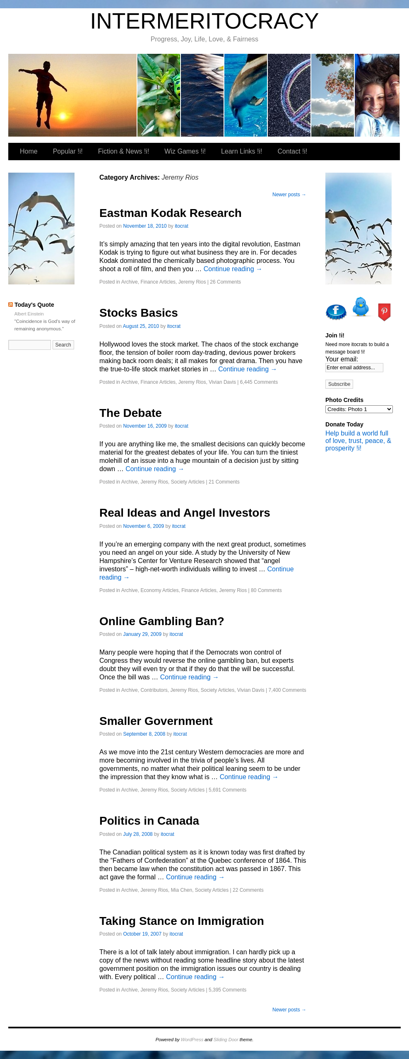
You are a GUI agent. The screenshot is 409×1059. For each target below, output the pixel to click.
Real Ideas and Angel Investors (184, 512)
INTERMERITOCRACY (204, 21)
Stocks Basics (138, 312)
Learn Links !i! (289, 95)
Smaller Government (156, 721)
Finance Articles (158, 282)
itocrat (72, 95)
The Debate (130, 413)
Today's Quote (34, 304)
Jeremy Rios (192, 282)
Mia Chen (181, 890)
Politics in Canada (149, 820)
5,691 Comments (227, 790)
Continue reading (233, 268)
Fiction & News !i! (202, 95)
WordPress (192, 1039)
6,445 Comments (259, 382)
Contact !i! (333, 95)
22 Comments (248, 890)
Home (29, 151)
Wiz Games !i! (246, 95)
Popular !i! (159, 95)
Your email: (341, 359)
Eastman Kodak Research (170, 213)
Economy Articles (159, 590)
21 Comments (224, 482)
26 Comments (225, 282)
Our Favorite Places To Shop (377, 95)
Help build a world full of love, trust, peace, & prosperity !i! (358, 441)
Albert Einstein (29, 313)
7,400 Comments (287, 690)
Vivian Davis (222, 382)
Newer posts (289, 194)
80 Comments (266, 590)
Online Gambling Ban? (161, 621)
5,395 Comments (227, 990)
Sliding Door (226, 1039)
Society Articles (187, 482)
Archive (129, 282)
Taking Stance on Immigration (181, 921)
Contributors (153, 690)
